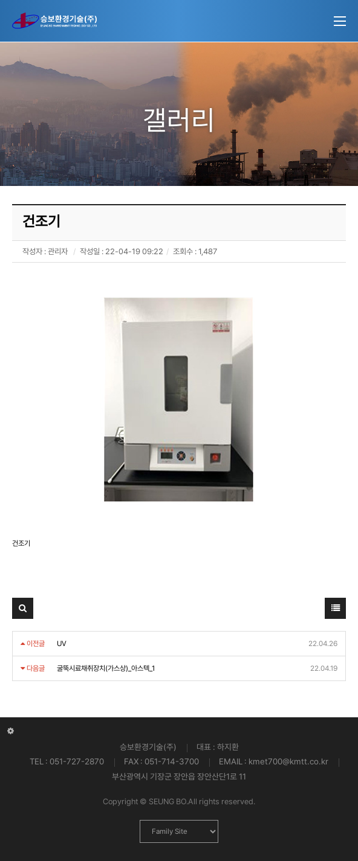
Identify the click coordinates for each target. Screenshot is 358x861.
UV (62, 643)
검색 (23, 611)
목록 (335, 611)
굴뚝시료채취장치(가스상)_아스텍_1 (106, 668)
